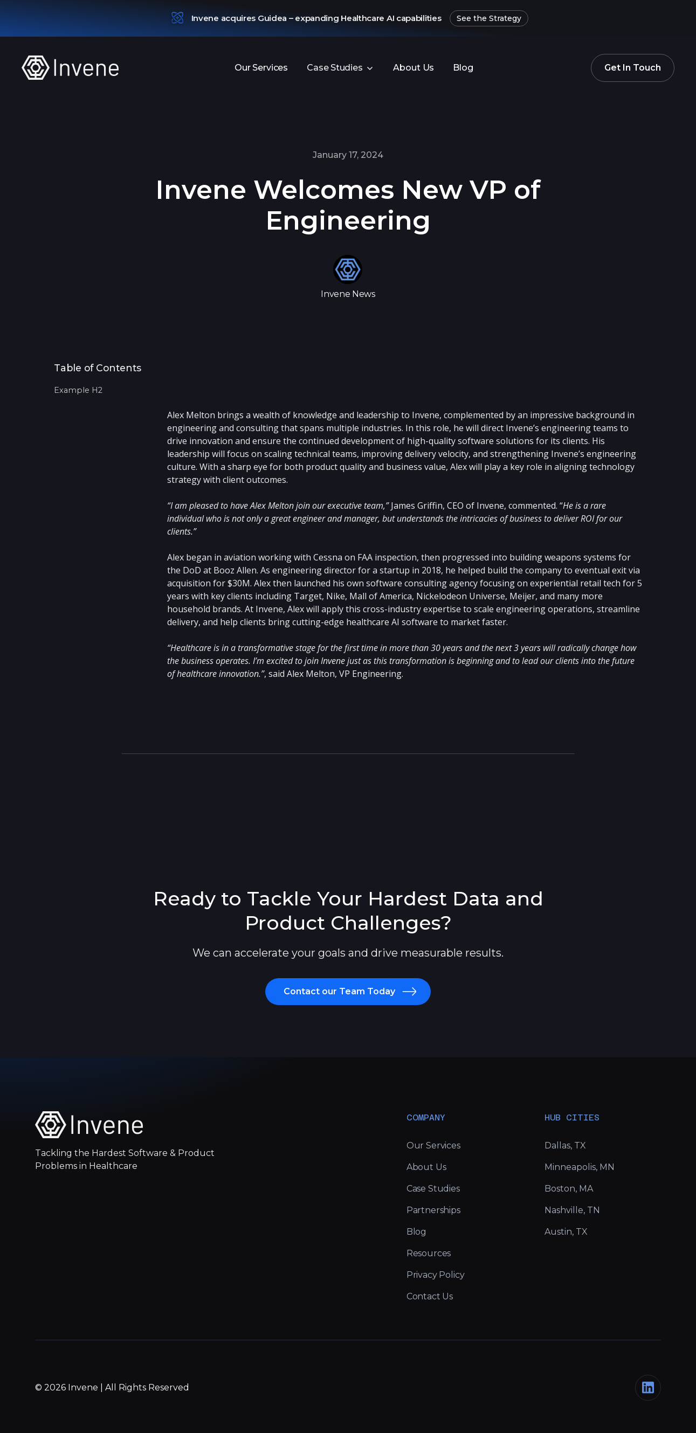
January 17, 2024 (348, 155)
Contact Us (429, 1296)
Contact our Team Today (339, 991)
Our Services (261, 68)
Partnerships (433, 1210)
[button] (340, 68)
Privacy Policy (435, 1275)
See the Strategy (489, 18)
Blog (463, 68)
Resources (428, 1253)
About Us (413, 68)
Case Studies (433, 1188)
